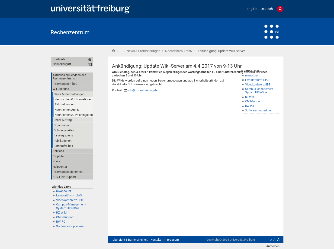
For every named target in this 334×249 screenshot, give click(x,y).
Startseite (113, 50)
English (252, 9)
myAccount (63, 191)
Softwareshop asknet (258, 110)
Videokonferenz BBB (69, 200)
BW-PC (249, 106)
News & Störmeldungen (143, 51)
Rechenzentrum (70, 32)
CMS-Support (253, 101)
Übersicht (118, 239)
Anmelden (272, 246)
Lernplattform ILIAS (69, 195)
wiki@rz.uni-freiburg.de (142, 90)
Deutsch (267, 9)
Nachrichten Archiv (179, 51)
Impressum (171, 239)
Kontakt (156, 239)
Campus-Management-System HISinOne (71, 206)
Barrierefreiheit (138, 239)
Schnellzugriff (62, 64)
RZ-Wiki (249, 97)
